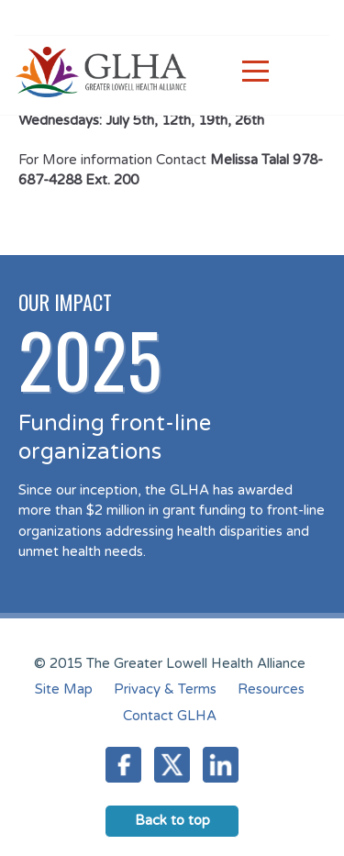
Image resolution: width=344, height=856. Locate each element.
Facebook (123, 765)
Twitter (172, 765)
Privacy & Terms (165, 689)
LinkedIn (221, 765)
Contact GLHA (169, 715)
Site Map (64, 689)
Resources (271, 689)
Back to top (172, 820)
